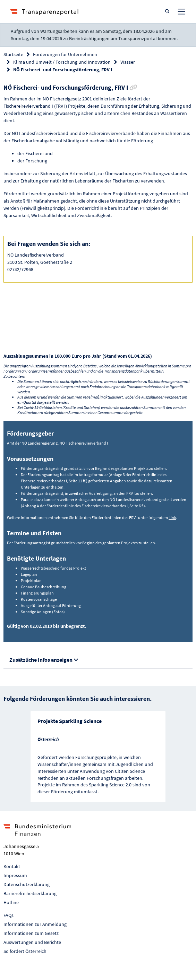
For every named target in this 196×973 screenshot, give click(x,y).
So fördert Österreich (24, 951)
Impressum (15, 875)
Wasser (127, 62)
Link (172, 517)
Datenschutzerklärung (26, 884)
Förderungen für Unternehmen (65, 54)
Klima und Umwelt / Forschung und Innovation (62, 62)
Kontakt (11, 866)
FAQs (8, 915)
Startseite (13, 54)
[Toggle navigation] (181, 11)
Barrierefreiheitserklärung (30, 893)
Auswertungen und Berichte (32, 942)
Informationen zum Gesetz (31, 933)
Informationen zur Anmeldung (35, 924)
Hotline (11, 902)
